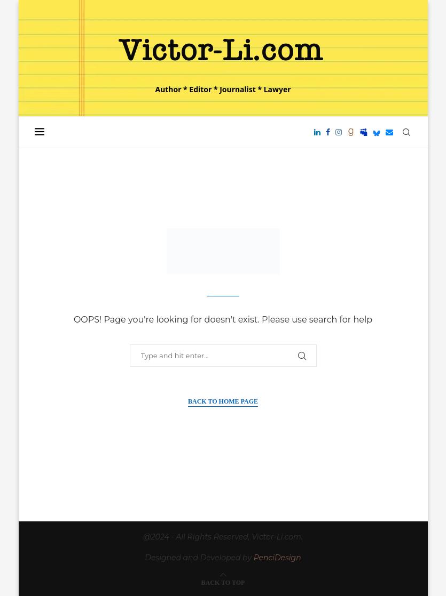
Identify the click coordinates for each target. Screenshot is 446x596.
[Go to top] (223, 582)
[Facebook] (328, 132)
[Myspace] (363, 132)
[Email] (389, 132)
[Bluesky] (376, 132)
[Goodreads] (351, 132)
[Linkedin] (317, 132)
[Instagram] (338, 132)
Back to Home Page (223, 401)
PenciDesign (277, 557)
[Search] (406, 132)
